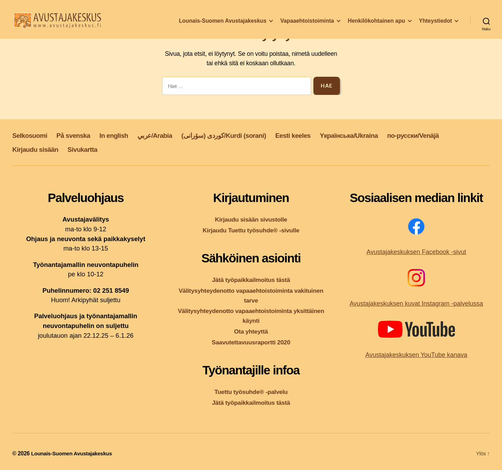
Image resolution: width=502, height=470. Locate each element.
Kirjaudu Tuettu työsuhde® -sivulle (251, 230)
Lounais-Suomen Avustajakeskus (222, 26)
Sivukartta (90, 149)
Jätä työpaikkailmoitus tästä (251, 279)
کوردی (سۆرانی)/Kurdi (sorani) (245, 135)
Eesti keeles (322, 135)
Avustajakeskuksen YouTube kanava (416, 354)
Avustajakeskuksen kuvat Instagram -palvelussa (416, 303)
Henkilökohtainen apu (376, 26)
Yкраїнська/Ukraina (384, 135)
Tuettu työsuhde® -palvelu (251, 391)
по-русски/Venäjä (455, 135)
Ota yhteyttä (251, 330)
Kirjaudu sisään (38, 149)
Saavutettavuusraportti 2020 (251, 341)
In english (124, 135)
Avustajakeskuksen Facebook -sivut (416, 251)
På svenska (80, 135)
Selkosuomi (32, 135)
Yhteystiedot (435, 26)
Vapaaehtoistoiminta (307, 26)
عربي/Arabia (169, 135)
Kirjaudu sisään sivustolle (251, 219)
